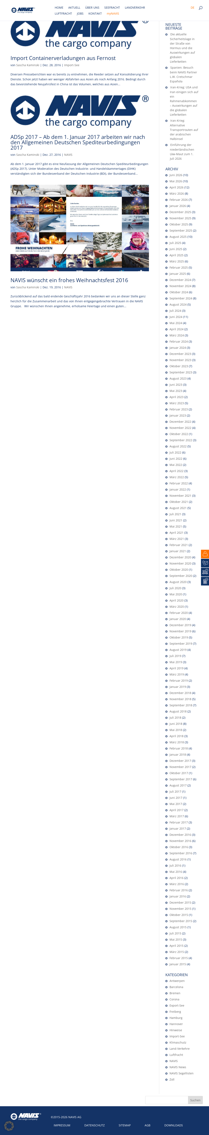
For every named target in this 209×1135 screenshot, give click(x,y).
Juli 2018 (175, 717)
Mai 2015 (176, 939)
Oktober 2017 (179, 773)
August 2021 (178, 508)
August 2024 (178, 304)
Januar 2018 (178, 754)
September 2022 (181, 440)
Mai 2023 (176, 391)
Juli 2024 (175, 311)
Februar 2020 (179, 613)
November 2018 (180, 699)
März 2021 (177, 539)
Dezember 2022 (180, 422)
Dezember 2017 (180, 761)
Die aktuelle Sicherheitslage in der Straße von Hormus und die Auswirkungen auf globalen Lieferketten (182, 48)
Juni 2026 (176, 175)
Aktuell (74, 7)
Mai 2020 (176, 594)
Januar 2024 (178, 348)
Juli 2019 (175, 656)
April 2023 (176, 397)
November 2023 (180, 360)
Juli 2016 (175, 865)
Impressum (62, 1125)
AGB (147, 1125)
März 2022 (177, 477)
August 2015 (178, 927)
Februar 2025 (179, 267)
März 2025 (177, 261)
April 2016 (176, 878)
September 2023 (181, 372)
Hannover (176, 1024)
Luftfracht (63, 13)
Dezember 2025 (180, 212)
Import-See (71, 65)
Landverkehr (135, 7)
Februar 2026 (179, 200)
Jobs (80, 13)
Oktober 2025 (179, 224)
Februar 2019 (179, 680)
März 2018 (177, 742)
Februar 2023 (179, 409)
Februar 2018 (179, 748)
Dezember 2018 (180, 693)
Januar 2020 (178, 619)
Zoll (172, 1079)
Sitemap (125, 1125)
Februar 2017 (179, 822)
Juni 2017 (176, 798)
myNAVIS (113, 13)
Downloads (173, 1125)
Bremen (175, 993)
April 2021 (176, 533)
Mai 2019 (176, 662)
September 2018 (181, 705)
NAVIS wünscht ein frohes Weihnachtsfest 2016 (69, 280)
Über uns (92, 7)
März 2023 (177, 403)
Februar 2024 (179, 341)
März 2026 (177, 193)
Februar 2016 (179, 890)
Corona (174, 999)
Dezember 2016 (180, 835)
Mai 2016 (176, 872)
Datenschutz (94, 1125)
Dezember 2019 (180, 625)
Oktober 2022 (179, 434)
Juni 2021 (176, 520)
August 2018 (178, 711)
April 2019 (176, 668)
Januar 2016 (178, 896)
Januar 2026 (178, 206)
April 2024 (176, 329)
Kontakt (95, 13)
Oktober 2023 (179, 366)
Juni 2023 (176, 385)
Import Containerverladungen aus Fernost (63, 58)
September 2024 (181, 298)
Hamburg (176, 1018)
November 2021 (180, 496)
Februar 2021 (179, 545)
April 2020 (176, 600)
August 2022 (178, 446)
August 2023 (178, 378)
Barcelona (176, 987)
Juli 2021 (175, 514)
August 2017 (178, 785)
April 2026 (176, 187)
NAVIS (68, 155)
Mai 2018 (176, 730)
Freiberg (175, 1012)
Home (59, 7)
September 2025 (181, 230)
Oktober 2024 (179, 292)
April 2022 (176, 471)
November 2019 (180, 631)
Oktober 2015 (179, 915)
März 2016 (177, 884)
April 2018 (176, 736)
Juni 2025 (176, 249)
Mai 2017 (176, 804)
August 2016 (178, 859)
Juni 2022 (176, 459)
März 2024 (177, 335)
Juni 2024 (176, 317)
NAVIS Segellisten (182, 1073)
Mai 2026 (176, 181)
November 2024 (180, 286)
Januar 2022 (178, 489)
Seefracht (112, 7)
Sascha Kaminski (27, 65)
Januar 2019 (178, 687)
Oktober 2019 (179, 637)
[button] (9, 1126)
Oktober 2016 (179, 847)
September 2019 (181, 643)
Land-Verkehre (180, 1049)
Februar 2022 (179, 483)
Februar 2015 (179, 958)
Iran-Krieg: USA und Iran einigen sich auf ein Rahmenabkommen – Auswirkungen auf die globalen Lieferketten (184, 101)
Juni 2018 (176, 724)
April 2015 (176, 946)
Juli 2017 (175, 791)
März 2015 (177, 952)
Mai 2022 (176, 465)
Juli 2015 (175, 933)
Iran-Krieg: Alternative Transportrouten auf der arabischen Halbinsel (184, 130)
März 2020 (177, 606)
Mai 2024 (176, 323)
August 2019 (178, 650)
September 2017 (181, 779)
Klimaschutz (178, 1042)
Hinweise (176, 1030)
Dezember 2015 (180, 902)
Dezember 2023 (180, 354)
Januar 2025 (178, 274)
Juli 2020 (175, 588)
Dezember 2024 (180, 280)
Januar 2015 (178, 964)
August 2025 (178, 237)
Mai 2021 (176, 526)
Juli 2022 (175, 452)
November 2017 (180, 767)
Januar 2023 (178, 415)
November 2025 (180, 218)
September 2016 (181, 853)
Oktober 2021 (179, 502)
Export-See (177, 1005)
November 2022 (180, 428)
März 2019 (177, 674)
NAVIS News (178, 1067)
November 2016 (180, 841)
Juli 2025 (175, 243)
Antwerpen (177, 981)
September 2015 (181, 921)
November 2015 (180, 909)
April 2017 (176, 810)
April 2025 (176, 255)
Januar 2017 (178, 828)
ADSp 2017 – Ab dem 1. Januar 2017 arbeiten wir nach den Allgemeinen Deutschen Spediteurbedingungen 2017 (77, 142)
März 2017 (177, 816)
